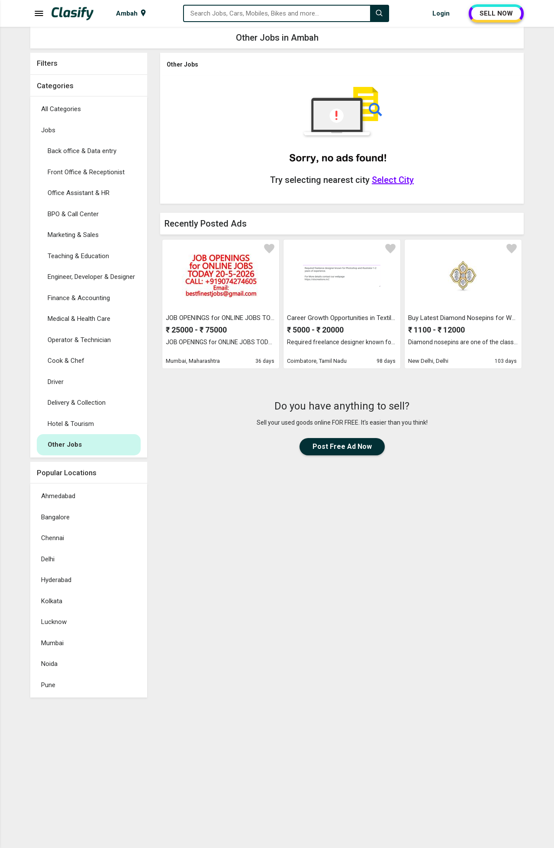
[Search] (379, 13)
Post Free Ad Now (342, 446)
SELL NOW (496, 13)
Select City (393, 180)
